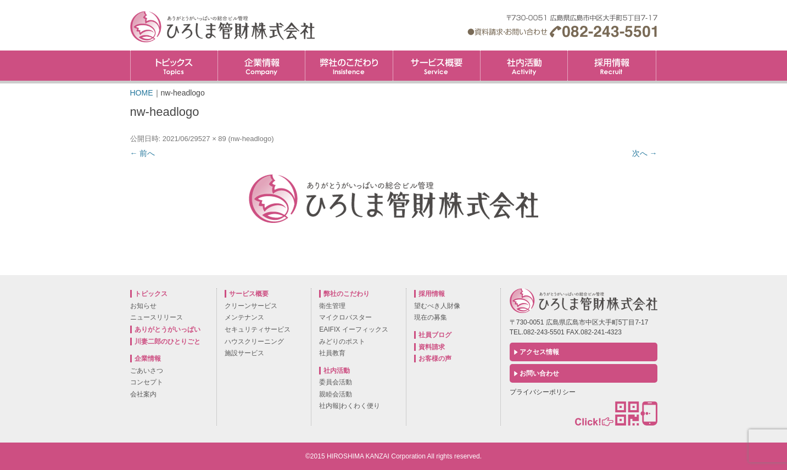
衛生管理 (332, 306)
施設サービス (244, 353)
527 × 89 (212, 139)
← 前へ (142, 153)
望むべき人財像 (437, 306)
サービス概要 (437, 66)
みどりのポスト (342, 341)
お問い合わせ (539, 373)
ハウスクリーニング (254, 341)
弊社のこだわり (349, 66)
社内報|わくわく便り (349, 406)
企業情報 (261, 66)
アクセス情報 (539, 352)
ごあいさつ (146, 370)
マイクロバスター (345, 317)
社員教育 (332, 353)
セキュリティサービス (258, 329)
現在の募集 (430, 317)
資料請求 (431, 347)
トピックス (174, 66)
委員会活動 (335, 382)
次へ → (644, 153)
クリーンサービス (251, 306)
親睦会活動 (335, 394)
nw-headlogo (251, 139)
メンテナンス (244, 317)
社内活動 (524, 66)
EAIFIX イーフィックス (353, 329)
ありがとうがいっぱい (167, 329)
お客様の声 (434, 358)
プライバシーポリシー (543, 392)
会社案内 (143, 394)
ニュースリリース (156, 317)
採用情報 (431, 294)
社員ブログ (434, 335)
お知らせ (143, 306)
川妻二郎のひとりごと (167, 341)
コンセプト (146, 382)
